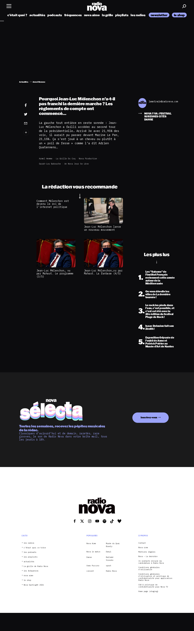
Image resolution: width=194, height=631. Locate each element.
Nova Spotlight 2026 (34, 585)
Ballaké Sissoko (109, 558)
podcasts (54, 15)
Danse (89, 557)
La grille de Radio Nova (36, 566)
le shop (179, 15)
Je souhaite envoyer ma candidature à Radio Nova (151, 562)
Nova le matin (93, 552)
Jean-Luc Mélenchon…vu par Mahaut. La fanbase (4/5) (103, 272)
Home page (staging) (148, 591)
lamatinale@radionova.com (162, 101)
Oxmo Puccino (92, 565)
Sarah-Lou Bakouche (50, 163)
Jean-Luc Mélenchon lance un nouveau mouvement (102, 228)
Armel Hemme (45, 158)
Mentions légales (146, 552)
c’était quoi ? (17, 15)
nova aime (92, 15)
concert (90, 571)
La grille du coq (65, 158)
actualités (37, 15)
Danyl (108, 552)
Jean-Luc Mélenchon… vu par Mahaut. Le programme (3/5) (54, 273)
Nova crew (143, 547)
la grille (107, 15)
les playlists (30, 557)
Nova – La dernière (147, 556)
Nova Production (88, 158)
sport (108, 565)
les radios (138, 15)
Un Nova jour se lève (76, 163)
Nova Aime (91, 543)
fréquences (73, 15)
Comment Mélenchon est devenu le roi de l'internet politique (52, 203)
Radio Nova (111, 571)
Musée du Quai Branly (113, 544)
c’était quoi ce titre (35, 548)
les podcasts (30, 552)
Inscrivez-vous (149, 417)
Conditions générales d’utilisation (148, 568)
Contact (142, 543)
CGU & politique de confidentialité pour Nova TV (153, 586)
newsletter (159, 15)
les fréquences (31, 571)
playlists (121, 15)
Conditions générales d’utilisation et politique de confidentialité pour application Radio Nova (155, 577)
